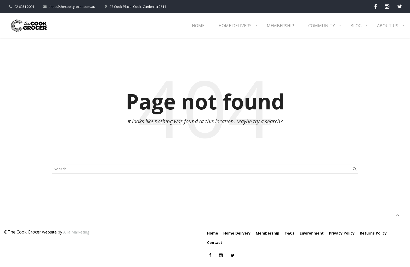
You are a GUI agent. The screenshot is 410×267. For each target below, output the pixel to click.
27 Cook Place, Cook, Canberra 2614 (134, 6)
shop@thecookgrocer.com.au (68, 6)
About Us (387, 26)
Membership (280, 26)
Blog (356, 26)
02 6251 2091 (21, 6)
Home (198, 26)
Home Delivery (235, 26)
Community (321, 26)
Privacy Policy (342, 233)
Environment (312, 233)
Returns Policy (373, 233)
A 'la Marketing (76, 232)
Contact (214, 242)
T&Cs (289, 233)
